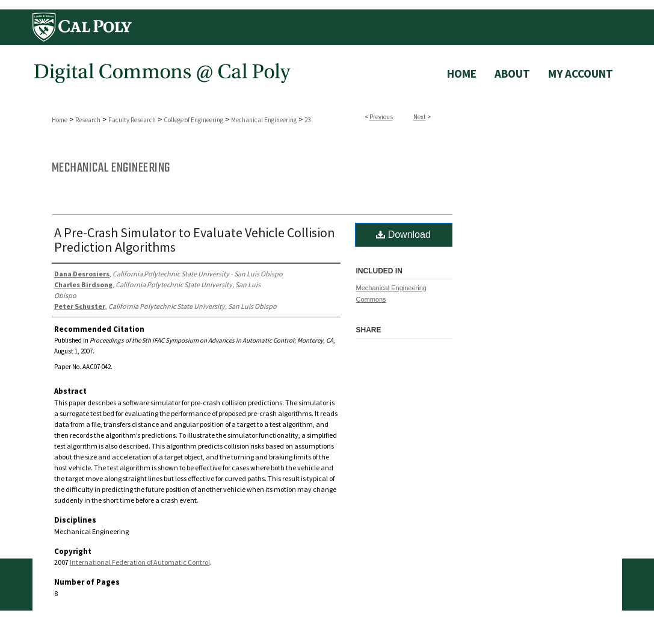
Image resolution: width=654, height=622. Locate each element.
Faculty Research (132, 120)
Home (59, 120)
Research (87, 120)
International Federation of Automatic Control (140, 562)
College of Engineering (193, 120)
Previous (381, 117)
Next (419, 117)
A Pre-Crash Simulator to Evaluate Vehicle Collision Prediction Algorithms (194, 239)
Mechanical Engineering (264, 120)
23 (307, 120)
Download (403, 234)
